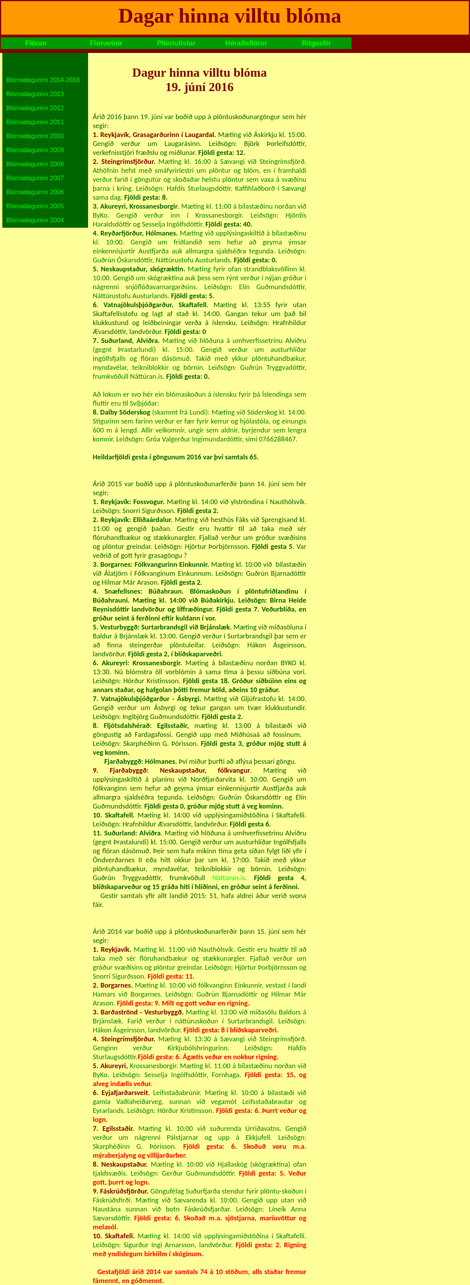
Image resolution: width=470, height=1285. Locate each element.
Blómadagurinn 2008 (35, 164)
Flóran (35, 43)
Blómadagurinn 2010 (35, 136)
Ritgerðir (316, 43)
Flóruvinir (106, 43)
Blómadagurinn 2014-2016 (43, 80)
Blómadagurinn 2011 (35, 122)
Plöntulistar (176, 43)
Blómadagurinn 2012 (35, 108)
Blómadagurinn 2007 (35, 178)
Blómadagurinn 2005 (35, 206)
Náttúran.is (228, 877)
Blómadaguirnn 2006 (35, 192)
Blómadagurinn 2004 (35, 220)
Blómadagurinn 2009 (35, 150)
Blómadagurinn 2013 (35, 94)
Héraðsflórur (246, 43)
